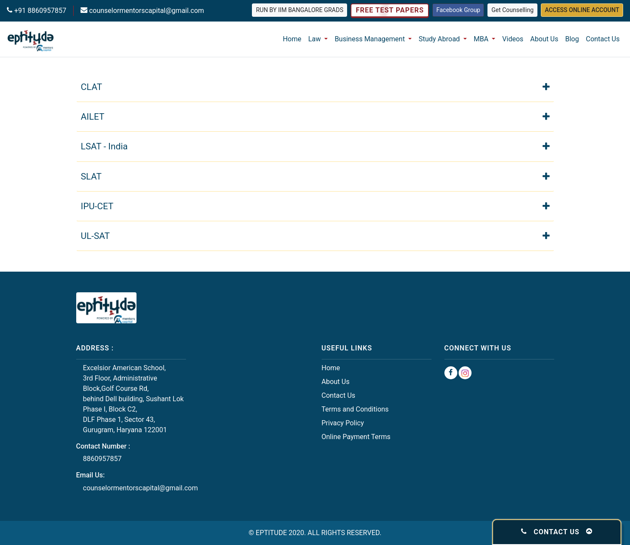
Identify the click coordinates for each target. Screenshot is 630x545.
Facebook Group (458, 9)
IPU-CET (315, 205)
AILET (315, 116)
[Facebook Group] (450, 372)
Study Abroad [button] (440, 39)
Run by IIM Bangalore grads (299, 9)
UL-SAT (315, 235)
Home (292, 39)
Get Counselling (512, 9)
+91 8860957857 (39, 10)
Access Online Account (582, 9)
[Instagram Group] (465, 372)
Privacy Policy (343, 423)
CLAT (315, 86)
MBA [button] (482, 39)
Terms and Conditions (355, 409)
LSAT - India (315, 146)
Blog (572, 39)
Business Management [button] (371, 39)
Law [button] (315, 39)
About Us (544, 39)
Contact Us (603, 39)
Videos (512, 39)
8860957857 (102, 459)
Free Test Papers (390, 10)
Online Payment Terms (356, 437)
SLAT (315, 176)
